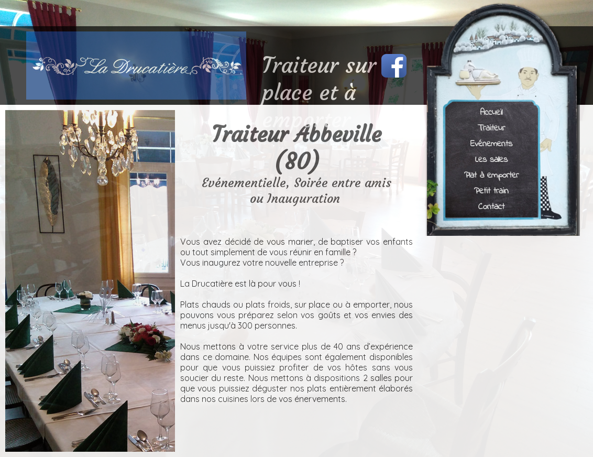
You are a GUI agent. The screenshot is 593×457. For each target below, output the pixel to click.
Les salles (491, 159)
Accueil (491, 111)
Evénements (491, 143)
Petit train (491, 190)
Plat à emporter (491, 174)
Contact (491, 206)
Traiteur (491, 127)
